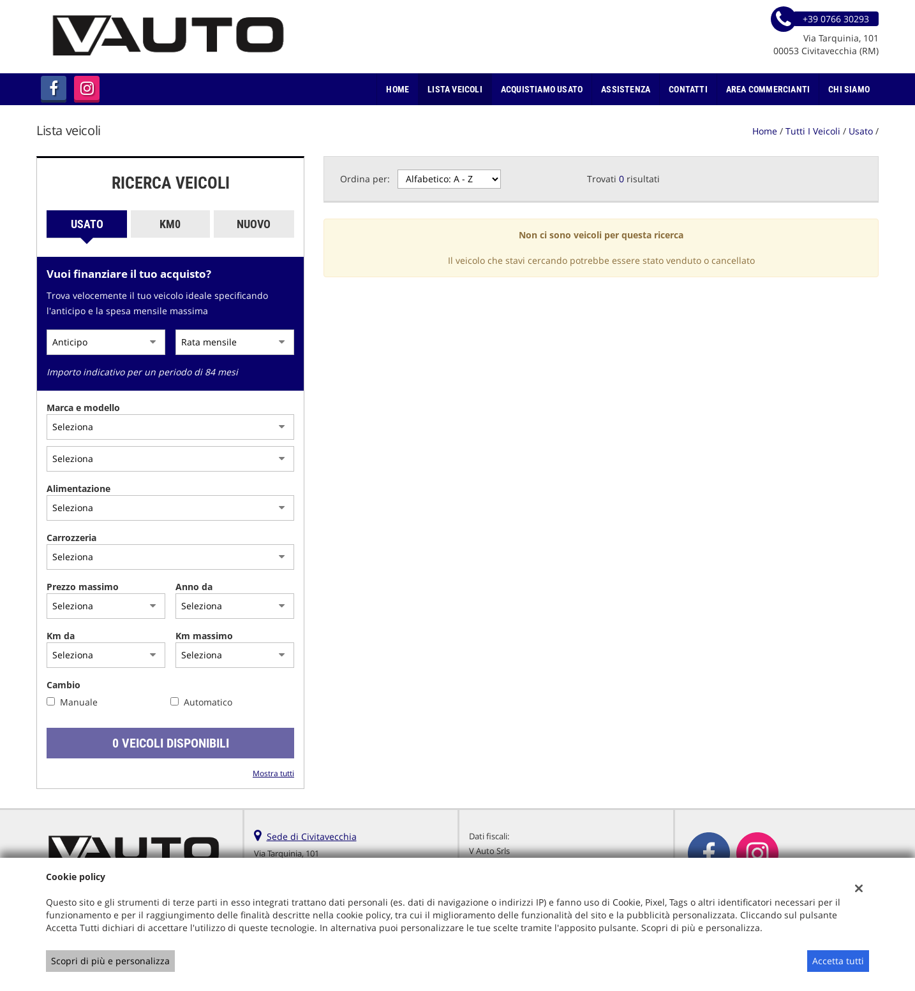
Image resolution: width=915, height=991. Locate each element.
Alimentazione (78, 488)
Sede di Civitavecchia (312, 836)
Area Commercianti (768, 89)
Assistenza (625, 89)
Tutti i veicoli (812, 131)
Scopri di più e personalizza (110, 961)
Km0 (170, 224)
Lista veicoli (455, 89)
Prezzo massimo (83, 587)
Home (397, 89)
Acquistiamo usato (542, 89)
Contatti (688, 89)
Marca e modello (83, 407)
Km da (61, 636)
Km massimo (204, 636)
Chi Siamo (849, 89)
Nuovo (254, 224)
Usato (87, 224)
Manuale (78, 702)
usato (861, 131)
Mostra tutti (273, 773)
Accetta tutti (838, 961)
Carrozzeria (71, 538)
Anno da (193, 587)
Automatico (208, 702)
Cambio (63, 685)
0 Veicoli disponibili (170, 743)
